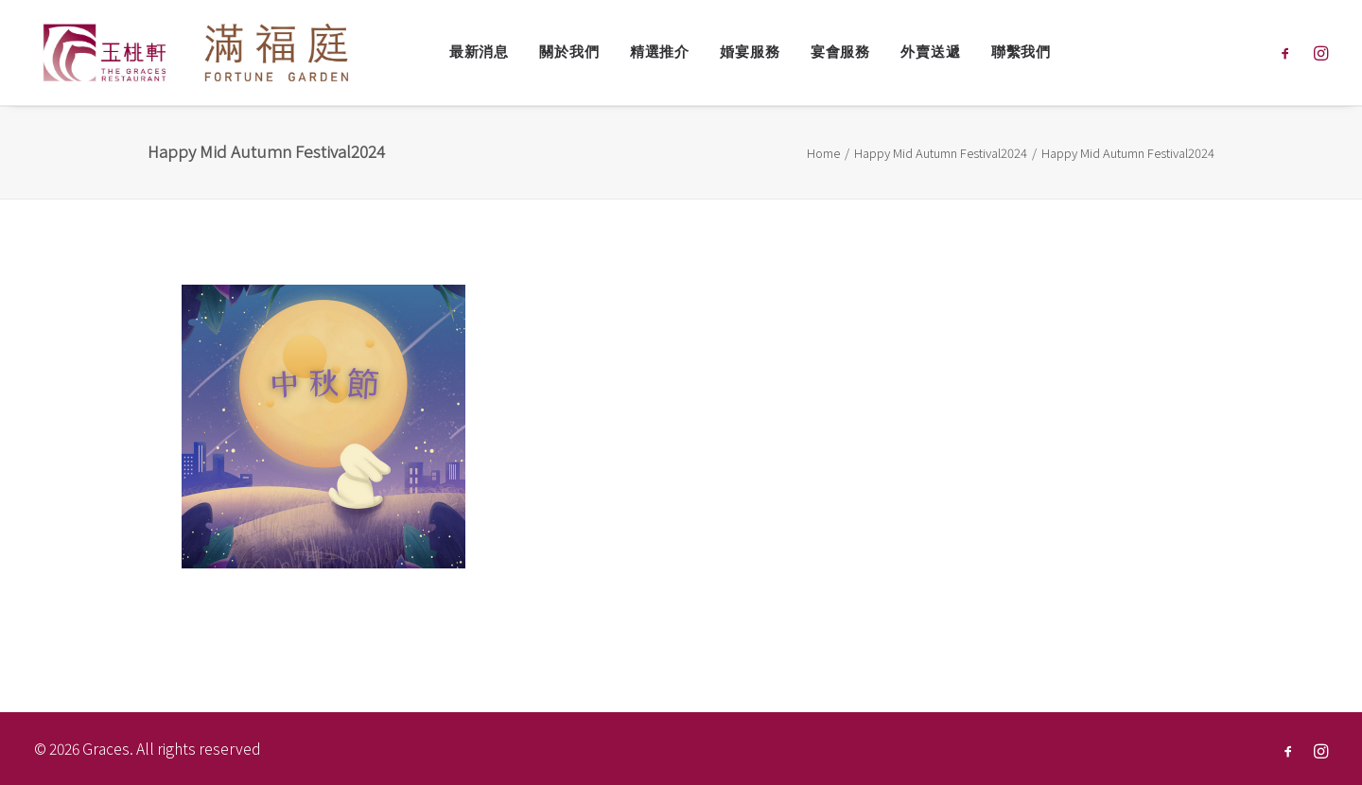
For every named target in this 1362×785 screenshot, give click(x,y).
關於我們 (569, 52)
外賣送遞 (930, 52)
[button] (1289, 52)
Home (823, 153)
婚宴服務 (749, 52)
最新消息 (479, 52)
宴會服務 (840, 52)
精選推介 (660, 52)
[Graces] (197, 52)
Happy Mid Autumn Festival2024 (940, 153)
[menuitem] (479, 52)
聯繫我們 (1021, 52)
